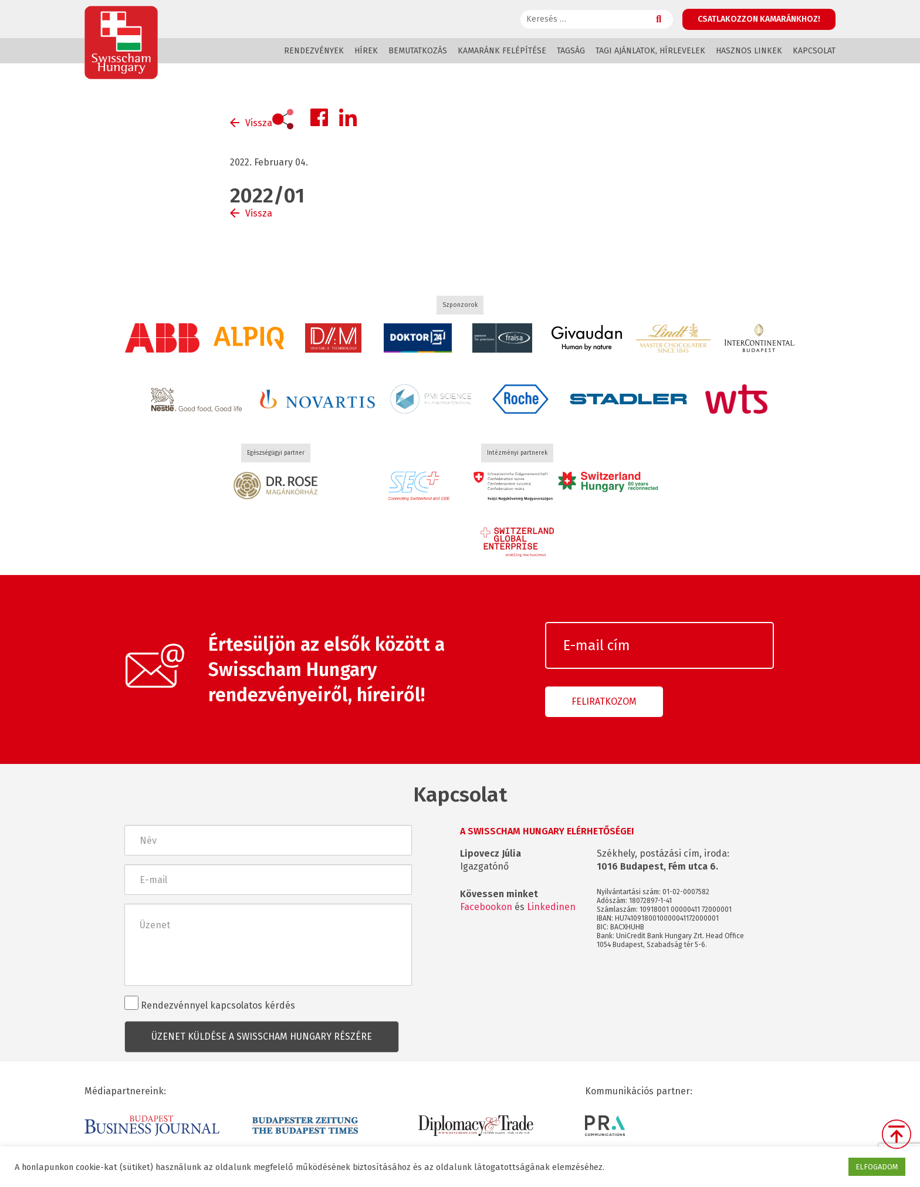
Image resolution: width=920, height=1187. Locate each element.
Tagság (571, 51)
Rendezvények (314, 51)
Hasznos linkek (749, 51)
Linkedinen (551, 906)
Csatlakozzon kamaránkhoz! (759, 19)
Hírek (366, 51)
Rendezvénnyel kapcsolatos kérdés (209, 1003)
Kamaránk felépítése (502, 51)
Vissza (258, 122)
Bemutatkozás (417, 51)
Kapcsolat (814, 51)
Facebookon (486, 906)
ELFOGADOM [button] (876, 1166)
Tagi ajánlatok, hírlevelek (650, 51)
